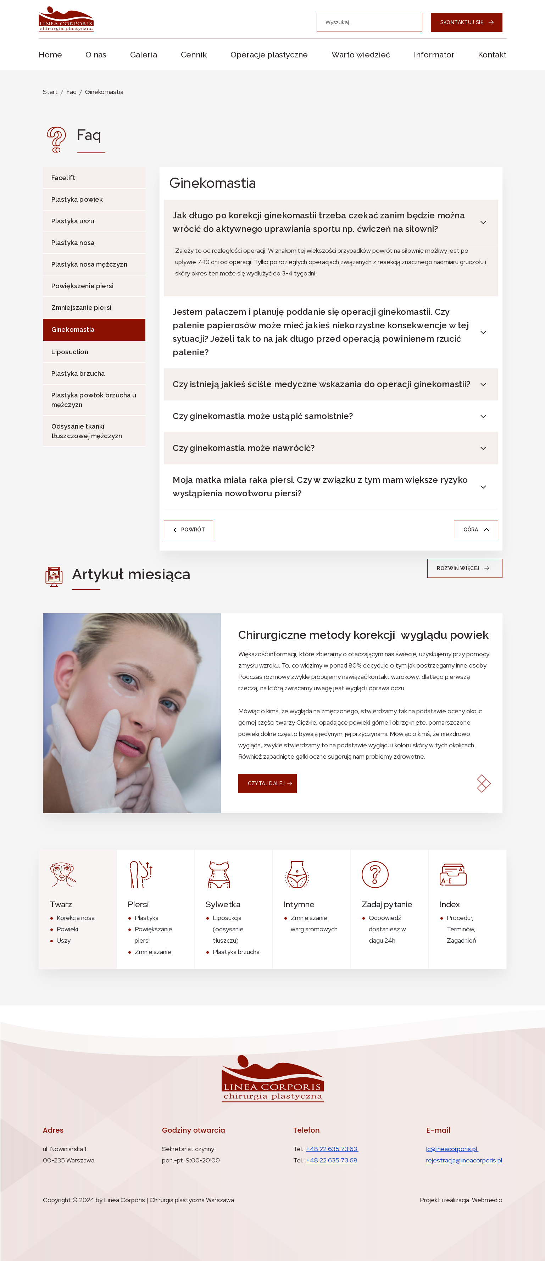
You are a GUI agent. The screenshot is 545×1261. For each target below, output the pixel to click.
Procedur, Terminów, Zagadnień (461, 929)
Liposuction (69, 352)
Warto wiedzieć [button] (361, 54)
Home (50, 54)
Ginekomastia (104, 92)
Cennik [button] (194, 54)
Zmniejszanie (153, 952)
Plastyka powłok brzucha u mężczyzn (94, 399)
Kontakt (492, 54)
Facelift (63, 178)
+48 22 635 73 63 (332, 1149)
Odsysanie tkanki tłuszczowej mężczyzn (86, 431)
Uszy (64, 940)
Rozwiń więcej (465, 568)
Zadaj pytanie (387, 904)
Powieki (67, 929)
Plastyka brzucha (78, 373)
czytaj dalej (266, 783)
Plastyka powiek (77, 199)
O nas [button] (95, 54)
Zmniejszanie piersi (81, 307)
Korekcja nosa (76, 918)
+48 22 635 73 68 (331, 1160)
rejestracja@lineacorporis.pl (464, 1160)
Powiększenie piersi (82, 286)
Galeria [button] (143, 54)
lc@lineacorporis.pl (452, 1149)
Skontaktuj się (467, 22)
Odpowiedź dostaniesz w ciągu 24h (387, 929)
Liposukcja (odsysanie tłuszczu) (228, 929)
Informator (434, 54)
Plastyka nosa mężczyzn (89, 264)
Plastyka (147, 918)
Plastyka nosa (73, 242)
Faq (71, 92)
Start (50, 92)
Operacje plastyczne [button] (269, 54)
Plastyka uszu (73, 221)
